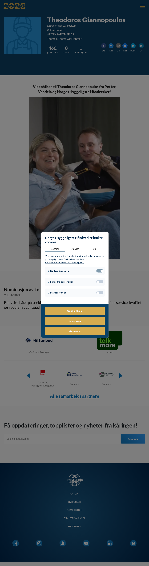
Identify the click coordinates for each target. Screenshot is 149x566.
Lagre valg (75, 321)
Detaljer (75, 249)
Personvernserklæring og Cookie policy (64, 262)
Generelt (55, 249)
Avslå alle (75, 331)
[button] (75, 270)
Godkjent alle (75, 311)
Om (95, 249)
